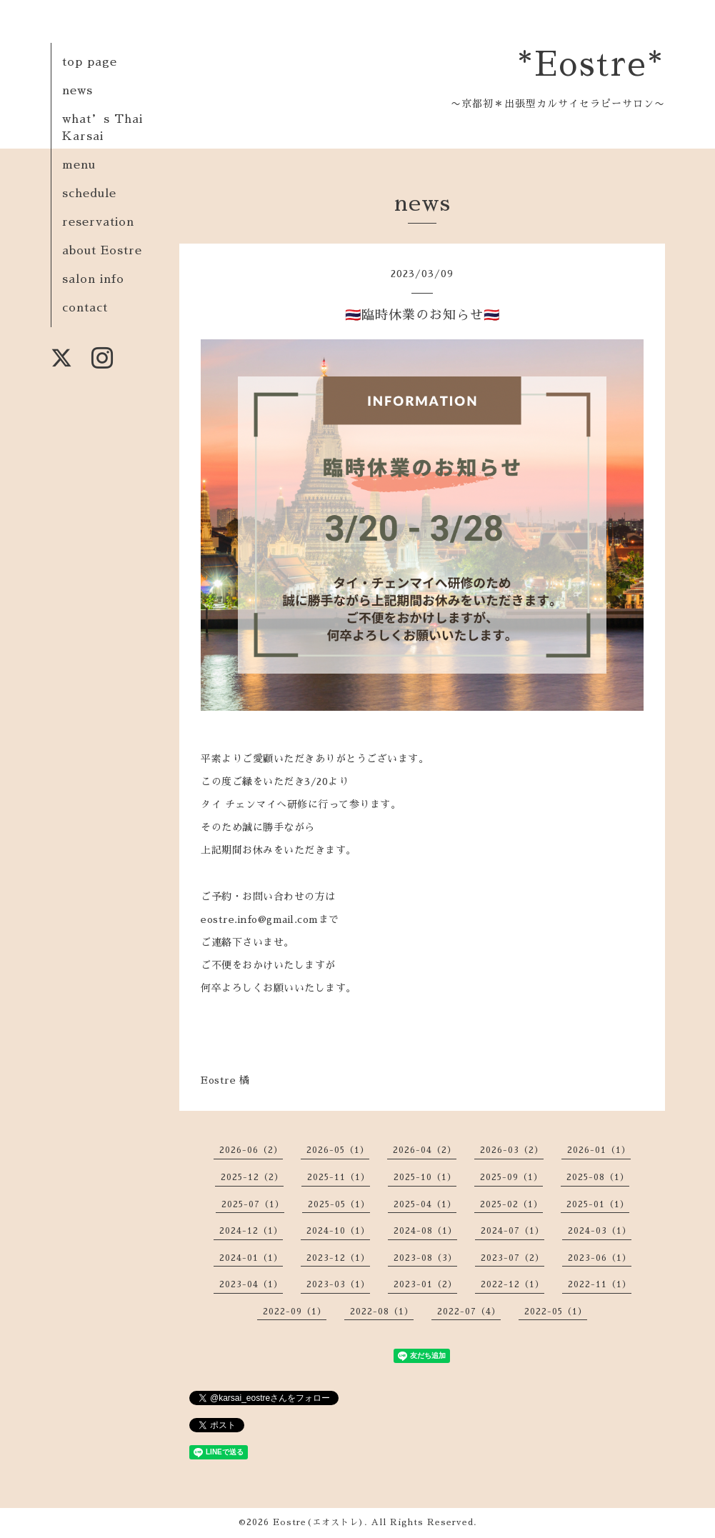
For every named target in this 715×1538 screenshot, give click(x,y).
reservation (98, 222)
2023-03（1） (338, 1284)
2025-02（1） (511, 1204)
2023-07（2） (512, 1258)
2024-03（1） (599, 1231)
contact (85, 308)
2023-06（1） (599, 1258)
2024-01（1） (251, 1258)
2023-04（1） (251, 1284)
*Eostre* (591, 65)
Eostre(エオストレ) (318, 1522)
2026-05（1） (337, 1150)
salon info (93, 279)
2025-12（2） (252, 1177)
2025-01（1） (597, 1204)
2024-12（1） (251, 1231)
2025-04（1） (425, 1204)
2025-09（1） (511, 1177)
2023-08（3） (425, 1258)
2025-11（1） (338, 1177)
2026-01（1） (599, 1150)
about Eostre (102, 250)
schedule (89, 193)
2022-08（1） (382, 1311)
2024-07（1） (512, 1231)
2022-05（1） (555, 1311)
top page (89, 62)
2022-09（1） (294, 1311)
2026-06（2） (251, 1150)
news (77, 90)
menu (79, 165)
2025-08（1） (597, 1177)
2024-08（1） (425, 1231)
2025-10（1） (425, 1177)
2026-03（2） (512, 1150)
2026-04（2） (424, 1150)
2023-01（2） (425, 1284)
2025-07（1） (252, 1204)
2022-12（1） (512, 1284)
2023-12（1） (338, 1258)
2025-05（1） (339, 1204)
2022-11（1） (599, 1284)
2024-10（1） (338, 1231)
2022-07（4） (469, 1311)
